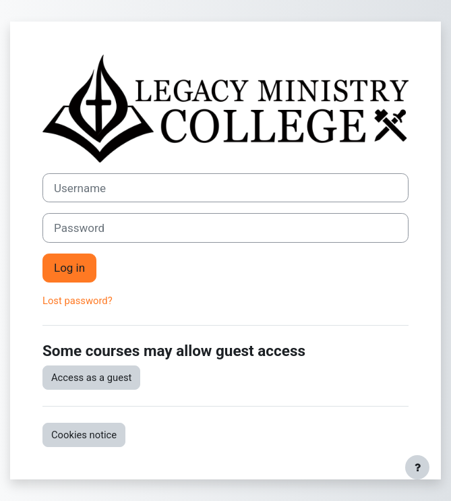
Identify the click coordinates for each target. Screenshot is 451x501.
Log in (69, 267)
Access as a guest (91, 378)
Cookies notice (84, 435)
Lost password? (77, 301)
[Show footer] (417, 467)
